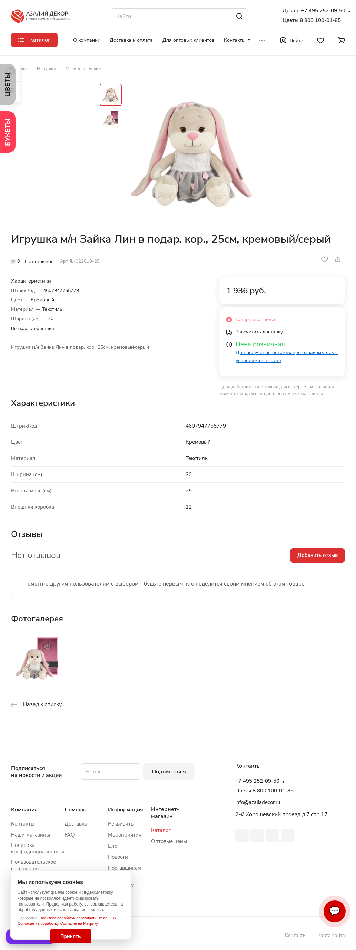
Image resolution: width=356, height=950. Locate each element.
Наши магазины (30, 834)
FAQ (70, 834)
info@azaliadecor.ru (257, 802)
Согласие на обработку (38, 923)
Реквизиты (121, 823)
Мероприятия (124, 834)
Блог (114, 845)
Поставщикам (124, 867)
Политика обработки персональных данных (77, 918)
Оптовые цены (169, 841)
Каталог (161, 830)
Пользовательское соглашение (33, 865)
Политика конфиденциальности (38, 848)
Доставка (76, 823)
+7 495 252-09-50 (323, 11)
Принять (70, 936)
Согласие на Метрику (79, 923)
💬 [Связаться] (334, 911)
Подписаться (169, 772)
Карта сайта (331, 935)
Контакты (22, 823)
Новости (118, 856)
